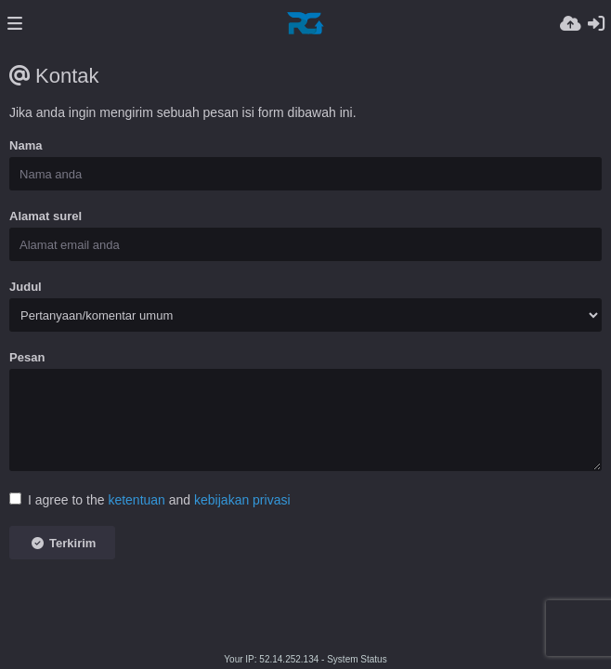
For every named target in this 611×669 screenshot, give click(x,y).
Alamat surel (45, 216)
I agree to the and (150, 499)
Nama (25, 145)
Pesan (27, 357)
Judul (25, 287)
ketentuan (136, 499)
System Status (356, 659)
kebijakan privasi (242, 499)
